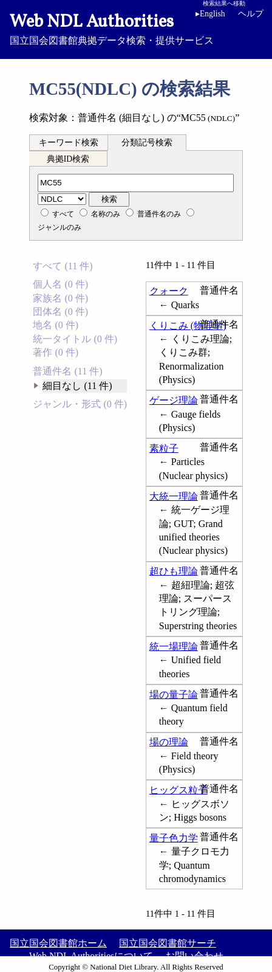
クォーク (168, 291)
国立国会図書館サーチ (167, 943)
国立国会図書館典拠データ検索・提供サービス (136, 28)
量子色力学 (173, 838)
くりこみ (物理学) (187, 325)
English (212, 13)
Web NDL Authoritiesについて (91, 956)
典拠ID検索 (68, 159)
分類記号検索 (146, 142)
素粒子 (163, 448)
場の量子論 (173, 694)
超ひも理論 (173, 571)
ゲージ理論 (173, 400)
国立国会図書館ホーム (58, 943)
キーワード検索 (68, 142)
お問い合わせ (194, 956)
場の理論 (168, 742)
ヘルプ (251, 13)
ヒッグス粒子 (178, 790)
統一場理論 (173, 646)
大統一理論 (173, 496)
